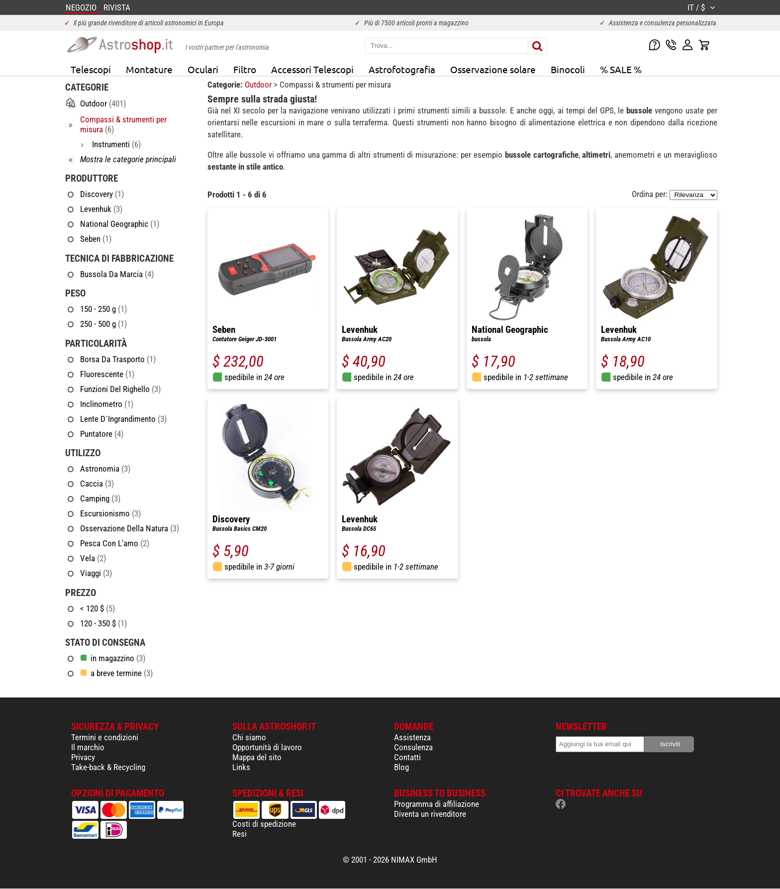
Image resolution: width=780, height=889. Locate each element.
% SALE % (621, 69)
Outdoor (259, 85)
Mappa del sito (257, 757)
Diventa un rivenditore (430, 814)
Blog (401, 767)
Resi (239, 834)
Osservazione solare (493, 69)
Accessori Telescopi (312, 69)
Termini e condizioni (104, 737)
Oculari (203, 69)
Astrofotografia (402, 69)
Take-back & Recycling (108, 767)
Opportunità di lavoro (267, 747)
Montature (149, 69)
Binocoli (568, 69)
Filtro (244, 69)
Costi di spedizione (264, 824)
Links (241, 767)
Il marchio (87, 747)
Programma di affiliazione (436, 804)
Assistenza (412, 737)
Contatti (407, 757)
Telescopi (91, 69)
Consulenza (413, 747)
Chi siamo (249, 737)
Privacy (83, 757)
